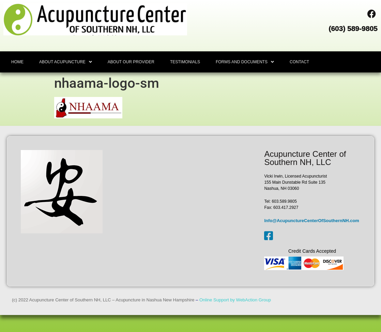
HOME (17, 62)
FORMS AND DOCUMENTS (245, 62)
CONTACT (299, 62)
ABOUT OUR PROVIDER (131, 62)
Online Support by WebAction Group (235, 299)
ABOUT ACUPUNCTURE (65, 62)
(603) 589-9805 (353, 28)
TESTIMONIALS (185, 62)
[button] (65, 62)
